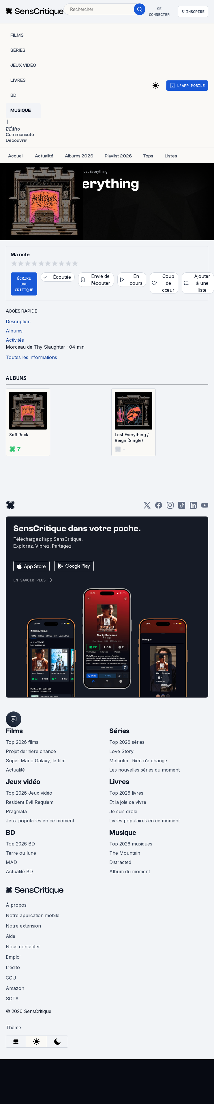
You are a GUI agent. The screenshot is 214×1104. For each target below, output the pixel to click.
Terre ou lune (21, 853)
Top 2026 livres (126, 793)
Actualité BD (19, 871)
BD (10, 833)
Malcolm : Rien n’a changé (138, 760)
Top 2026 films (22, 742)
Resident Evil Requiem (29, 802)
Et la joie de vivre (127, 802)
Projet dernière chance (31, 751)
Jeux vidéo (23, 782)
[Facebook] (158, 507)
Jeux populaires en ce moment (40, 821)
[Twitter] (147, 507)
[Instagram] (170, 507)
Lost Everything (94, 171)
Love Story (121, 751)
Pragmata (16, 811)
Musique (122, 833)
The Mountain (124, 853)
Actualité (15, 770)
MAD (11, 862)
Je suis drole (123, 811)
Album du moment (129, 871)
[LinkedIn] (193, 507)
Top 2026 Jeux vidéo (29, 793)
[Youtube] (204, 507)
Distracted (120, 862)
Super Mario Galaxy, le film (35, 760)
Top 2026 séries (126, 742)
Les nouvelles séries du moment (144, 770)
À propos (16, 905)
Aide (10, 936)
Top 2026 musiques (130, 844)
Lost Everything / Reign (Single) (132, 437)
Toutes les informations (31, 357)
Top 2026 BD (20, 844)
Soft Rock (18, 434)
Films (14, 731)
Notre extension (23, 926)
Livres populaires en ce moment (144, 821)
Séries (119, 731)
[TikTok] (181, 507)
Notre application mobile (32, 915)
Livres (119, 782)
